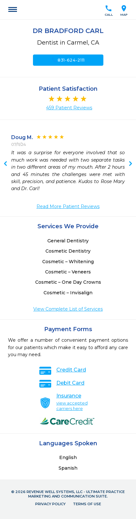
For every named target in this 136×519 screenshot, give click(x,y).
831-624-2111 (68, 60)
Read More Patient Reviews (68, 206)
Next (5, 164)
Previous (130, 164)
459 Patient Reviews (69, 108)
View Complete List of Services (68, 309)
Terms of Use (87, 504)
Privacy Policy (50, 504)
